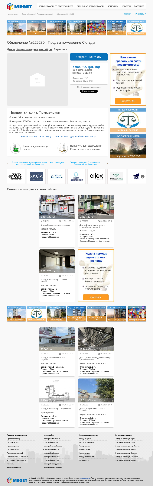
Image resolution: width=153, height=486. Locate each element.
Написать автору (29, 136)
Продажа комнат (13, 442)
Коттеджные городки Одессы (126, 453)
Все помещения (57, 162)
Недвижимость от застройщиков (56, 6)
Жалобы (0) (45, 136)
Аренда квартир (85, 439)
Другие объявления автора (83, 136)
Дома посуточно (85, 449)
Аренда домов (84, 446)
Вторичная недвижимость (90, 6)
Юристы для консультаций (85, 149)
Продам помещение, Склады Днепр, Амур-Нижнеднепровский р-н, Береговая (29, 163)
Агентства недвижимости (16, 460)
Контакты (10, 464)
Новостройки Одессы (51, 453)
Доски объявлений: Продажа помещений (37, 14)
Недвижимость (12, 14)
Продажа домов (13, 446)
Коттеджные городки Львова (125, 460)
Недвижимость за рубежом (17, 457)
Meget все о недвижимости (17, 480)
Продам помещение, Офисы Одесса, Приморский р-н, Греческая (85, 163)
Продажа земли (13, 449)
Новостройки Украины (51, 439)
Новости (126, 6)
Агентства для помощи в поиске (36, 147)
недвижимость (95, 87)
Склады (88, 42)
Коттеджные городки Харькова (126, 457)
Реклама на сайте (14, 467)
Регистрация (141, 14)
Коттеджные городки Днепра (125, 449)
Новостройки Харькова (51, 457)
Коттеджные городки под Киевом (127, 446)
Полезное (139, 6)
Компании (113, 6)
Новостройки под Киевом (52, 446)
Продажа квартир (13, 439)
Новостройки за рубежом (52, 464)
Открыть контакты (88, 57)
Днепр (11, 49)
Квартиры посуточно (86, 442)
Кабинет (127, 14)
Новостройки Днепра (51, 449)
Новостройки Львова (51, 460)
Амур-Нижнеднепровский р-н (34, 49)
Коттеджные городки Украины (126, 439)
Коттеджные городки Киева (125, 442)
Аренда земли (84, 453)
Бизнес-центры (84, 460)
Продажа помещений (15, 453)
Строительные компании (52, 467)
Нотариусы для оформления (86, 145)
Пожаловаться (60, 136)
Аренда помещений (86, 457)
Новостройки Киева (50, 442)
